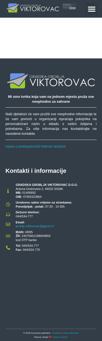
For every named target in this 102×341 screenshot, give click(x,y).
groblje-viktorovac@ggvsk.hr (35, 226)
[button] (92, 9)
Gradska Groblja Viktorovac (65, 333)
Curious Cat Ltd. (60, 337)
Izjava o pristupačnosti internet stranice (35, 146)
